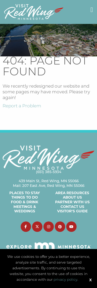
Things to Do (24, 197)
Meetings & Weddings (24, 209)
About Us (72, 197)
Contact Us (72, 207)
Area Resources (72, 193)
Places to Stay (24, 193)
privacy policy (65, 280)
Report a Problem (22, 106)
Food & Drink (24, 202)
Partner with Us (72, 202)
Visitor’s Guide (72, 211)
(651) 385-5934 (48, 172)
